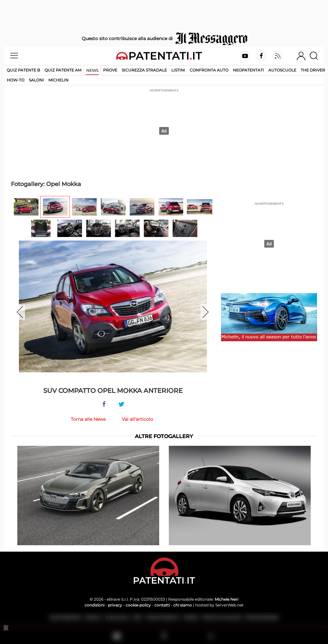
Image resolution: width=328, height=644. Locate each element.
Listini (178, 70)
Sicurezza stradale (144, 70)
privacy (115, 605)
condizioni (94, 605)
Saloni (36, 80)
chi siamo (182, 605)
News (92, 70)
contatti (162, 605)
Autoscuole (282, 70)
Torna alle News (88, 419)
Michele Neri (226, 599)
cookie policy (138, 605)
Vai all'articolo (137, 419)
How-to (15, 80)
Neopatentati (248, 70)
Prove (110, 70)
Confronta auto (209, 70)
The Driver (313, 70)
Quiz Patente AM (63, 70)
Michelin (58, 80)
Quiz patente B (23, 70)
